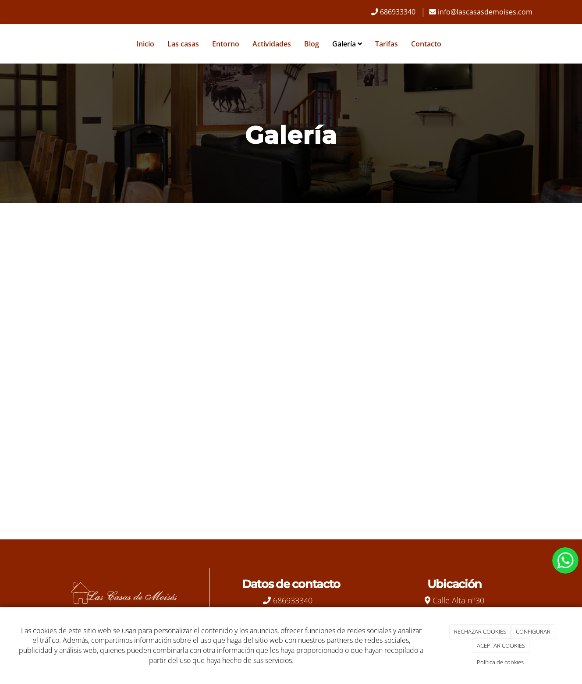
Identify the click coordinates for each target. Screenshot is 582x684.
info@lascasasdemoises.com (485, 12)
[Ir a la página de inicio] (39, 44)
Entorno (225, 44)
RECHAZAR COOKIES (480, 631)
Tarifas (386, 44)
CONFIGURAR (533, 631)
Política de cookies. (501, 662)
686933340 (397, 12)
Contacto (426, 44)
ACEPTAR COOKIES (501, 645)
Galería (347, 44)
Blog (311, 44)
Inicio (145, 44)
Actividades (271, 44)
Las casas (183, 44)
